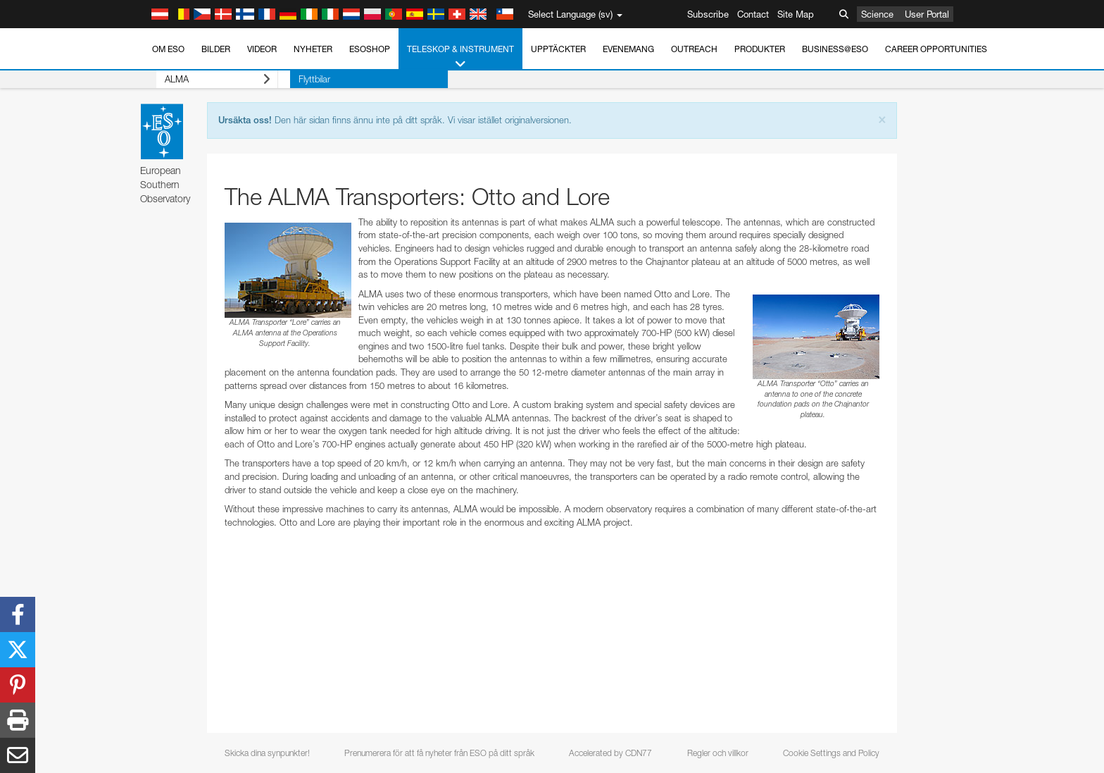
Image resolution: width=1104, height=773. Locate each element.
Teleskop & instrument (460, 57)
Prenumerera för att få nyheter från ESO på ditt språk (439, 753)
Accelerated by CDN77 (610, 753)
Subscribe (708, 14)
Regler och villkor (717, 753)
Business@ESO (835, 49)
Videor (262, 49)
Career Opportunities (936, 49)
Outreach (694, 49)
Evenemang (628, 49)
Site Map (795, 14)
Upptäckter (558, 49)
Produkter (759, 49)
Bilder (215, 49)
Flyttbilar (290, 79)
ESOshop (369, 49)
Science (877, 14)
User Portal (927, 14)
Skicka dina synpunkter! (267, 753)
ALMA (205, 79)
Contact (753, 14)
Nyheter (313, 49)
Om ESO (168, 49)
